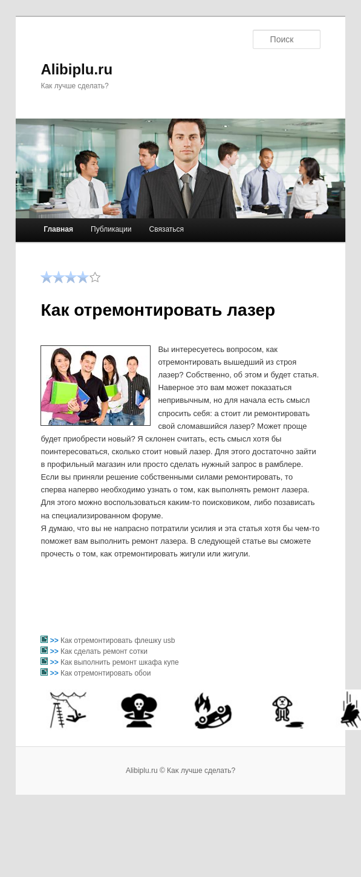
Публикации (111, 229)
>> (55, 640)
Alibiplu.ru (76, 69)
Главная (58, 229)
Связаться (166, 229)
